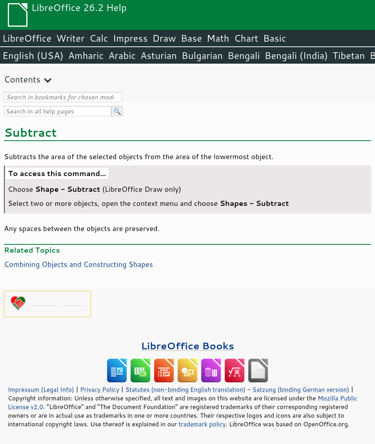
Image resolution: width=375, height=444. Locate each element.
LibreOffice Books (187, 345)
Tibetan (349, 55)
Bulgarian (202, 55)
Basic (274, 38)
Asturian (158, 55)
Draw (164, 38)
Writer (70, 38)
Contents (22, 79)
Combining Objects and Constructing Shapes (78, 264)
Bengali (244, 55)
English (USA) (33, 55)
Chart (246, 38)
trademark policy (202, 424)
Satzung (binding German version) (301, 389)
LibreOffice (26, 38)
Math (218, 38)
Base (191, 38)
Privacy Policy (99, 389)
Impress (130, 38)
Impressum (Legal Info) (41, 389)
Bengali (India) (296, 55)
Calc (98, 38)
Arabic (122, 55)
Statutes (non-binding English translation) (185, 389)
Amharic (86, 55)
